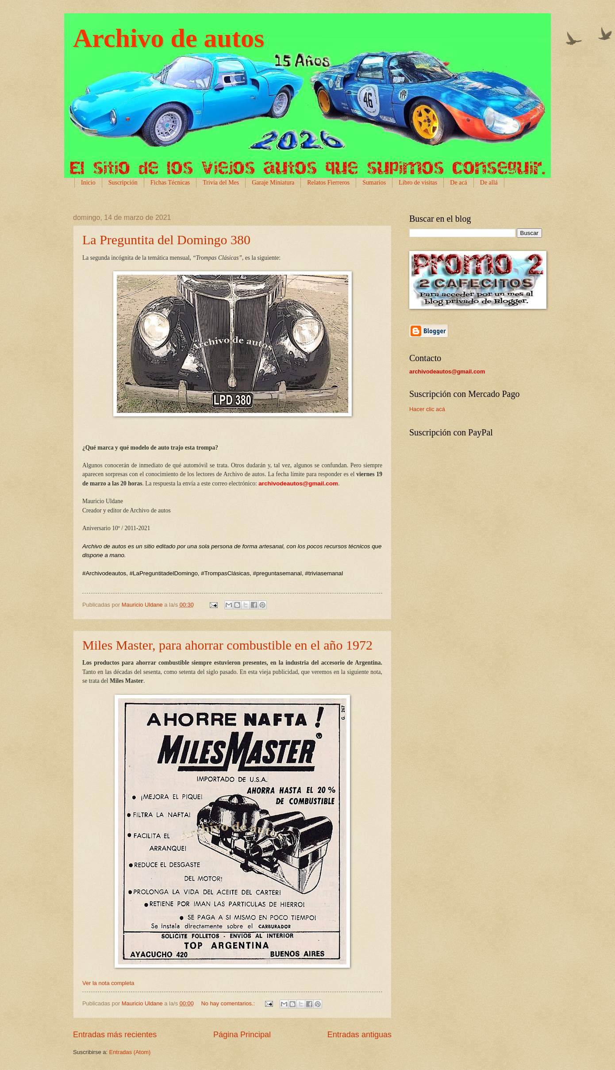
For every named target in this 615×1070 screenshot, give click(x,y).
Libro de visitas (418, 182)
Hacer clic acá (427, 409)
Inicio (88, 182)
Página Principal (242, 1034)
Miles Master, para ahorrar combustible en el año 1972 (227, 645)
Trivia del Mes (221, 182)
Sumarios (374, 182)
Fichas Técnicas (170, 182)
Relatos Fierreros (328, 182)
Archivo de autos (168, 38)
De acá (458, 182)
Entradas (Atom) (130, 1052)
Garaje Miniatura (273, 182)
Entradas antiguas (359, 1034)
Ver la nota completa (108, 983)
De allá (489, 182)
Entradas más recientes (115, 1034)
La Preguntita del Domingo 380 (166, 239)
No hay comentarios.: (228, 1003)
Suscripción (123, 182)
